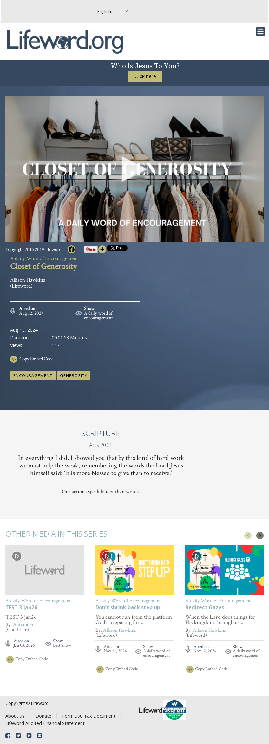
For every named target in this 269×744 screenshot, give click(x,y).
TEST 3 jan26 (21, 608)
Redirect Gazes (204, 608)
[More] (102, 249)
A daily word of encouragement (98, 315)
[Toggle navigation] (260, 31)
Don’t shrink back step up (127, 608)
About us (14, 716)
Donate (43, 716)
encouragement (32, 375)
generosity (73, 375)
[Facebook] (71, 249)
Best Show (62, 645)
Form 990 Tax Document (88, 716)
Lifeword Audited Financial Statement (45, 723)
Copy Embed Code (36, 358)
